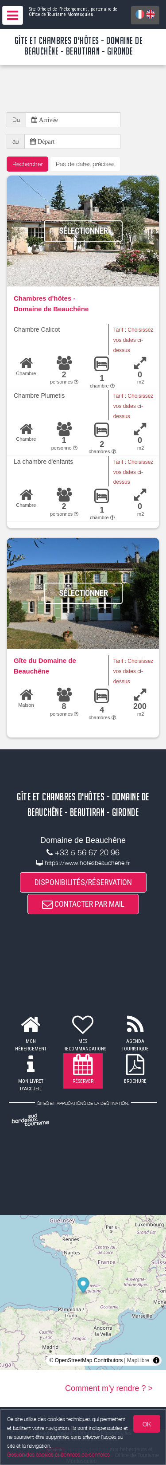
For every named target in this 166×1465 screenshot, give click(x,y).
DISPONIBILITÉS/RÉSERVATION (83, 882)
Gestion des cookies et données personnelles (58, 1454)
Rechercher (27, 164)
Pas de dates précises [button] (85, 164)
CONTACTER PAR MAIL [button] (83, 904)
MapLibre (138, 1360)
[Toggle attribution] (156, 1360)
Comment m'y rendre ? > (109, 1388)
